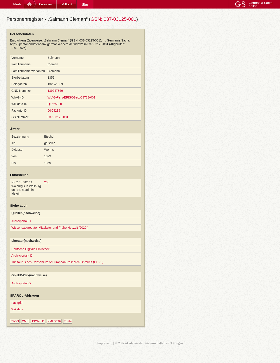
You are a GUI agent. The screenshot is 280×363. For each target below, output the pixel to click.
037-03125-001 (57, 117)
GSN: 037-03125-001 (113, 19)
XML (25, 321)
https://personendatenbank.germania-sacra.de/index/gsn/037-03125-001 (59, 44)
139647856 (55, 90)
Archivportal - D (21, 255)
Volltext (67, 4)
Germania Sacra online (261, 4)
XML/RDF (54, 321)
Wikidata (17, 309)
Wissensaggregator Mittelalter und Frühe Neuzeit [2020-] (49, 227)
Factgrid (17, 302)
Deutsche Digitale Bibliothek (30, 249)
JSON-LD (37, 321)
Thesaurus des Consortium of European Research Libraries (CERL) (57, 262)
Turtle (68, 321)
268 (46, 182)
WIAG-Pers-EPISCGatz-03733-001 (71, 97)
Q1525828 (54, 104)
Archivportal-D (21, 221)
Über (85, 4)
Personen (45, 4)
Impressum (104, 343)
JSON (15, 321)
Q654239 (53, 110)
